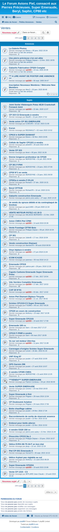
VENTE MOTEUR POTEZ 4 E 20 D (25, 212)
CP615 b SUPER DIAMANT (22, 135)
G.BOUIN (29, 124)
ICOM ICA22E (15, 257)
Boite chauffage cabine (20, 408)
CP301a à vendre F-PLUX (21, 180)
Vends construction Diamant (23, 243)
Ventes (5, 28)
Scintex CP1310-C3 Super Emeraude (27, 303)
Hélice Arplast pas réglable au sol (25, 457)
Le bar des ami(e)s (25, 52)
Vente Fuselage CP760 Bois (22, 227)
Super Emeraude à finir (20, 394)
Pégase (28, 396)
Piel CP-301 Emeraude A (21, 451)
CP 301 (12, 235)
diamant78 (30, 245)
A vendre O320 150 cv (19, 430)
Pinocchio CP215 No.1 (20, 436)
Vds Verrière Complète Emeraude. (25, 282)
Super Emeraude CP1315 (21, 319)
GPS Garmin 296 (17, 364)
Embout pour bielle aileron (22, 423)
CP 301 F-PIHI (15, 165)
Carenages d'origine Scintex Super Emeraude (31, 349)
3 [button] (31, 38)
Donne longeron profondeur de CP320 (27, 157)
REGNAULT (30, 130)
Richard (29, 182)
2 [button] (28, 38)
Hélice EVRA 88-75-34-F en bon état (26, 444)
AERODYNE (30, 159)
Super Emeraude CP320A (21, 465)
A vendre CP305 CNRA (20, 372)
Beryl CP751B (16, 188)
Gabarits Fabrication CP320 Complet (27, 68)
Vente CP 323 (15, 150)
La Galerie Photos (18, 48)
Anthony (29, 313)
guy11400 (29, 207)
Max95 (28, 117)
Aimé (28, 152)
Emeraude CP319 (17, 264)
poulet (28, 359)
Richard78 (30, 190)
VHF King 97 (15, 356)
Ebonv (28, 51)
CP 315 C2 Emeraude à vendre (24, 115)
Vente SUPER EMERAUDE (22, 386)
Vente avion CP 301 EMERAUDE (24, 121)
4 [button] (35, 38)
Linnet (28, 351)
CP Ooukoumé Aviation (20, 402)
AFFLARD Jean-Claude (35, 474)
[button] (42, 38)
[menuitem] (8, 17)
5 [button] (38, 38)
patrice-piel (30, 266)
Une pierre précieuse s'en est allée (26, 58)
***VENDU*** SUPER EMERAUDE (25, 380)
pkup (27, 446)
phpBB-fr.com (33, 524)
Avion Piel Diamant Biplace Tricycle (26, 296)
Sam (27, 328)
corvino (28, 389)
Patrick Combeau (32, 382)
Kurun (12, 128)
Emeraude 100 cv (17, 325)
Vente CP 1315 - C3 (18, 472)
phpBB (22, 521)
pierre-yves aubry (32, 198)
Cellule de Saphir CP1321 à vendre (26, 142)
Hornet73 (29, 453)
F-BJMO (29, 305)
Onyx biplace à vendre (20, 250)
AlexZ (28, 89)
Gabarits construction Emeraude (25, 196)
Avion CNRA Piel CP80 (20, 221)
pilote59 (29, 145)
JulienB (28, 238)
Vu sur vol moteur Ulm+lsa (22, 341)
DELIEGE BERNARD (34, 215)
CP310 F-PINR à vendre (20, 333)
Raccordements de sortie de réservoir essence (32, 416)
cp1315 (28, 70)
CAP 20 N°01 (15, 290)
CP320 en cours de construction (25, 311)
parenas (29, 260)
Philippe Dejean (32, 60)
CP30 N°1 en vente (18, 172)
